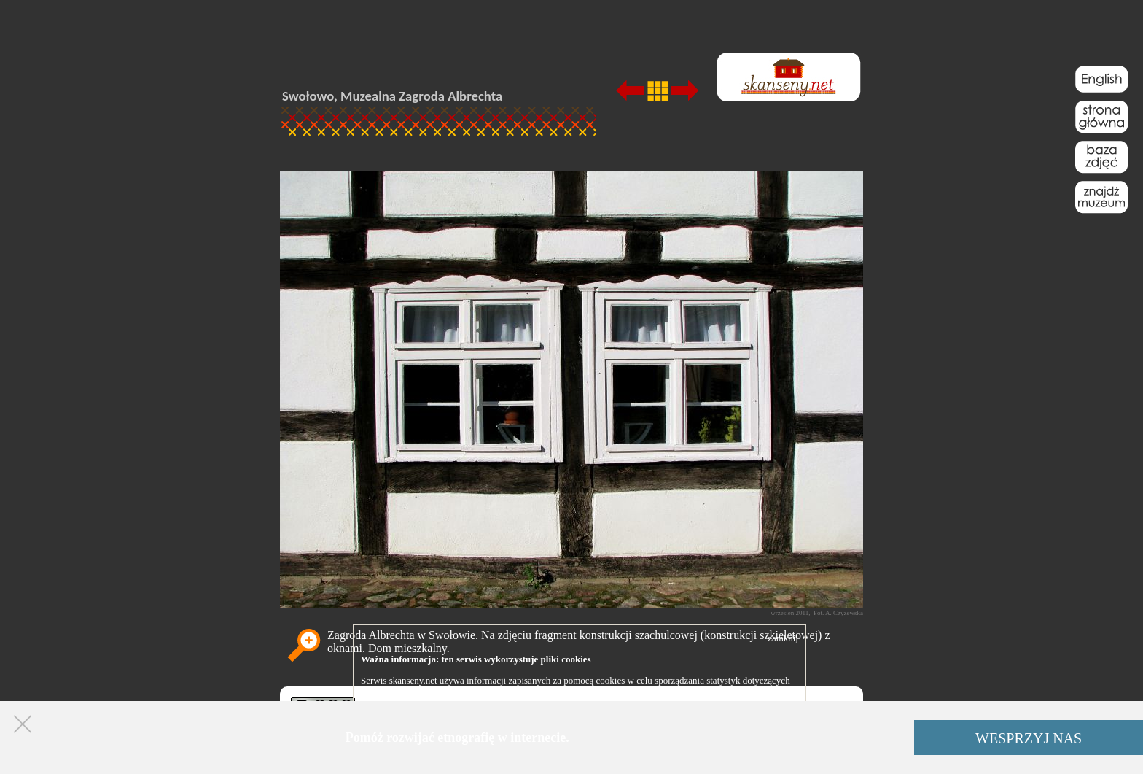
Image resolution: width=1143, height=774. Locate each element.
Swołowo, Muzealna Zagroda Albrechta (392, 96)
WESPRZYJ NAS (1028, 738)
